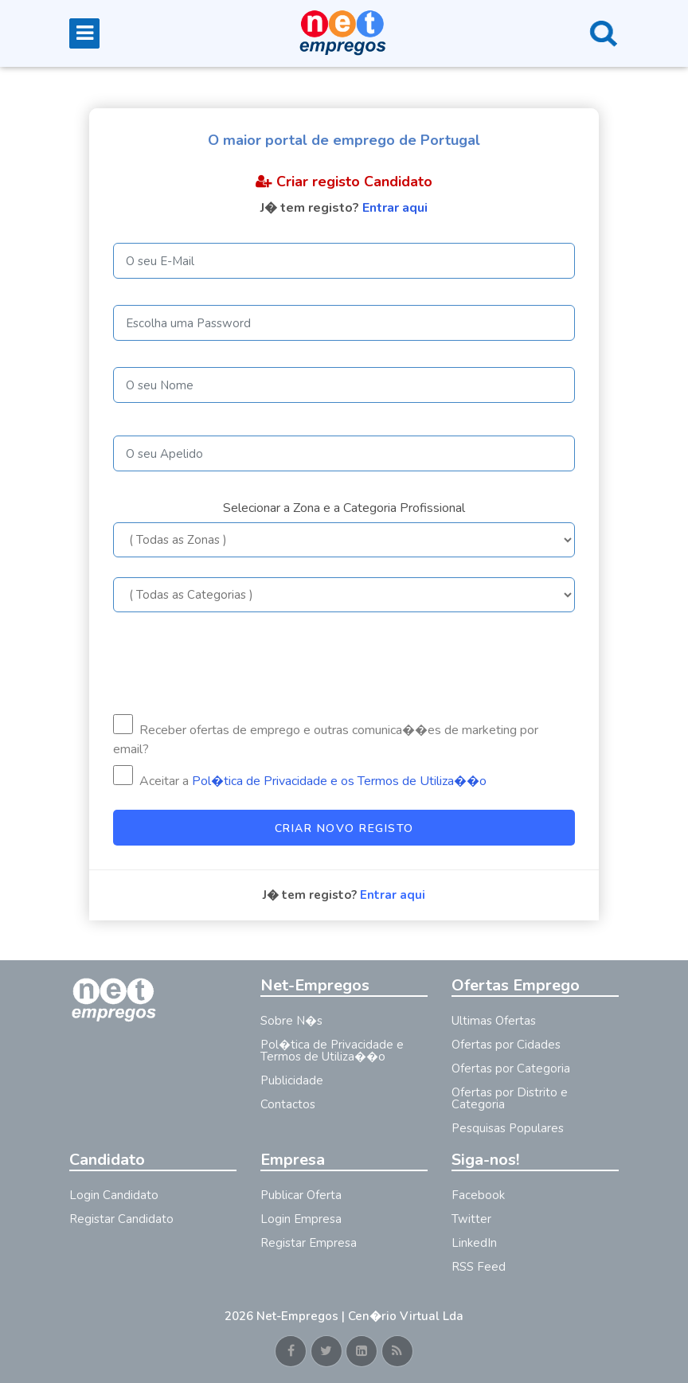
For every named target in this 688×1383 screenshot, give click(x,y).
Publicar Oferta (301, 1195)
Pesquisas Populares (508, 1128)
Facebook (478, 1195)
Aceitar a (300, 777)
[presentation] (234, 663)
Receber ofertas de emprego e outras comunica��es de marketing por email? (325, 736)
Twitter (471, 1219)
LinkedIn (474, 1243)
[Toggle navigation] (84, 33)
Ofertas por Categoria (511, 1068)
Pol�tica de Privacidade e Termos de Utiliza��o (332, 1051)
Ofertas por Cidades (506, 1045)
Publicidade (291, 1080)
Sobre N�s (291, 1021)
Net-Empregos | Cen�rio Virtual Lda (359, 1316)
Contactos (287, 1104)
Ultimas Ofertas (494, 1021)
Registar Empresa (308, 1243)
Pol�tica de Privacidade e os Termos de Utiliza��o (339, 781)
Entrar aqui (395, 208)
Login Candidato (113, 1195)
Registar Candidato (121, 1219)
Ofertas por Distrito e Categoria (510, 1098)
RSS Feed (479, 1267)
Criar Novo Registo (344, 828)
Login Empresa (301, 1219)
